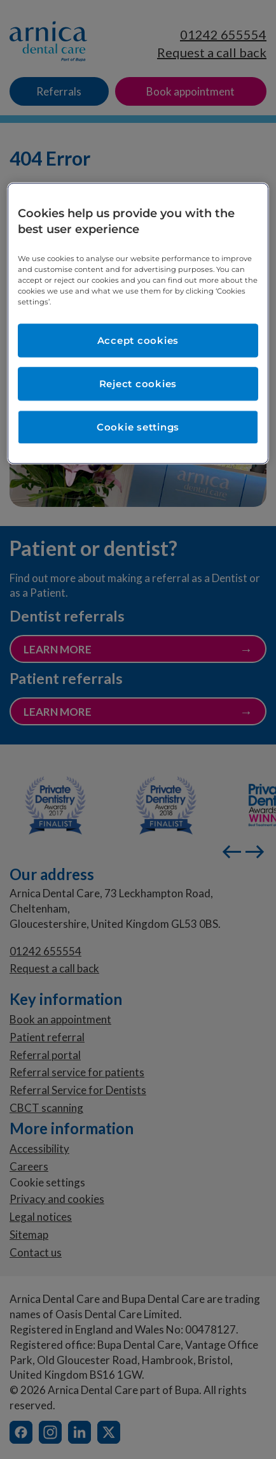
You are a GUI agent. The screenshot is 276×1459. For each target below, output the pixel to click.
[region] (138, 323)
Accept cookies (138, 341)
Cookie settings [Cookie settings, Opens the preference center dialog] (138, 428)
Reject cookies (138, 384)
